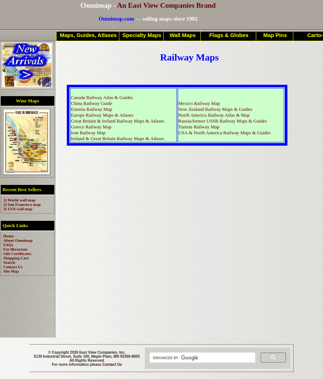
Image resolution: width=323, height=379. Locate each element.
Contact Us (112, 364)
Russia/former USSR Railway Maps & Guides (222, 121)
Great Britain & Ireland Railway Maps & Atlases (117, 121)
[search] (201, 357)
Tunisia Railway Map (198, 127)
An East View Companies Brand (166, 5)
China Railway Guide (91, 103)
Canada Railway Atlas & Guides (102, 97)
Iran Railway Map (88, 132)
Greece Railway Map (91, 127)
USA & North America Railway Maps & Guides (224, 132)
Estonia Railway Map (91, 109)
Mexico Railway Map (199, 103)
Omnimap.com (116, 18)
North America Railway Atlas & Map (214, 115)
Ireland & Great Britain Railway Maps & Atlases (117, 138)
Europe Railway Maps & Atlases (102, 115)
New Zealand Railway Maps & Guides (215, 109)
